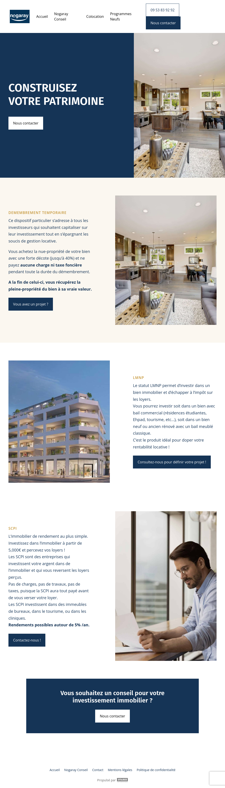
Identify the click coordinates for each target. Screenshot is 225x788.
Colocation (95, 16)
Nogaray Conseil (61, 16)
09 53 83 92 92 (163, 10)
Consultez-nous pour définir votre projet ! (172, 462)
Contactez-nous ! (27, 640)
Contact (97, 770)
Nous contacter (25, 123)
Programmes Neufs (120, 16)
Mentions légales (120, 770)
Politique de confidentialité (156, 770)
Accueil (42, 16)
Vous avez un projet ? (30, 304)
